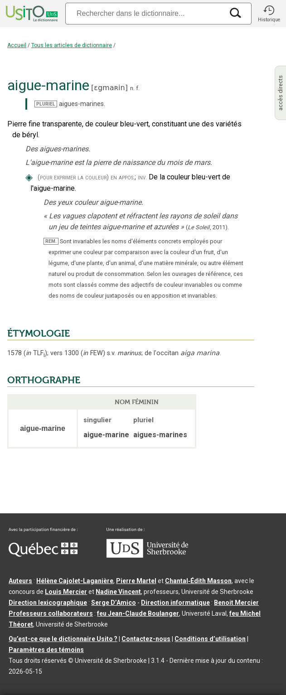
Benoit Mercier (236, 602)
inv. (142, 177)
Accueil (16, 45)
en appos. (123, 177)
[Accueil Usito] (31, 13)
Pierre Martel (136, 580)
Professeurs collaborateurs (51, 613)
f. (138, 88)
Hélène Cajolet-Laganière (74, 580)
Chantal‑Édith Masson (198, 580)
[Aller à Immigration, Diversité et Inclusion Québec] (43, 554)
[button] (268, 13)
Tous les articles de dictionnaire (71, 45)
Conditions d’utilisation (210, 638)
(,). (207, 227)
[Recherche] (144, 13)
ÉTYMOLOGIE (38, 333)
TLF (35, 353)
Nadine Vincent (118, 591)
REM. (51, 241)
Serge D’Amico (113, 602)
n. (132, 88)
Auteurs (20, 580)
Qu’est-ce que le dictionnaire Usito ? (63, 638)
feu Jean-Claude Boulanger (138, 613)
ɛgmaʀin (109, 87)
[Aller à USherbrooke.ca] (147, 555)
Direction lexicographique (48, 602)
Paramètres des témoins (46, 649)
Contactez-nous (145, 638)
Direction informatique (175, 602)
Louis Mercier (66, 591)
